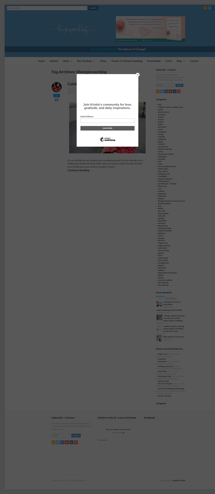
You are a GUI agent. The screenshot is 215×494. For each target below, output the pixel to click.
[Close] (138, 75)
